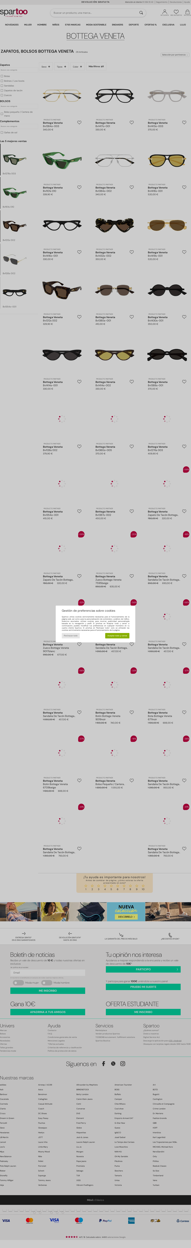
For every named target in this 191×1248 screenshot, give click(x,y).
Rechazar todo (71, 635)
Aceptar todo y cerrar (117, 635)
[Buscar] (141, 13)
